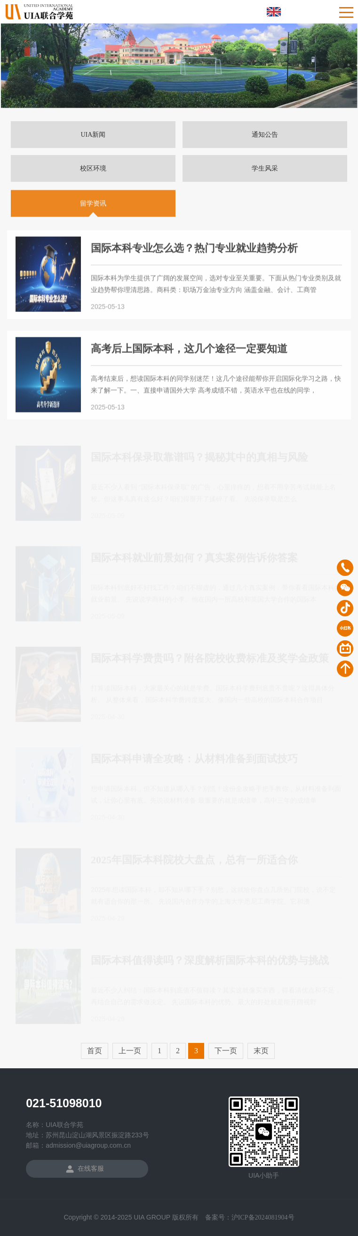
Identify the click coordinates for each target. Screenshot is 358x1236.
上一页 (130, 1051)
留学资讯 (93, 204)
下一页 (226, 1051)
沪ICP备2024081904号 (262, 1217)
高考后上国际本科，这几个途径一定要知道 (189, 350)
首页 (94, 1051)
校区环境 (93, 168)
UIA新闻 (92, 134)
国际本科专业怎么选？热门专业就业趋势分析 (194, 249)
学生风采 (265, 168)
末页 (261, 1051)
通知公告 (265, 134)
